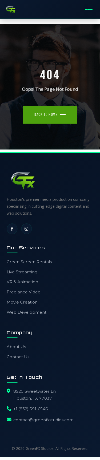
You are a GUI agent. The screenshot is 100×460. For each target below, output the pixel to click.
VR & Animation (22, 281)
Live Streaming (22, 271)
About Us (16, 346)
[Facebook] (12, 228)
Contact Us (18, 356)
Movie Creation (22, 302)
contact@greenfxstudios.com (43, 419)
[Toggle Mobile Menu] (88, 9)
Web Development (26, 312)
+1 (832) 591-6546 (30, 408)
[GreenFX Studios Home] (10, 9)
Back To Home (46, 115)
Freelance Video (24, 291)
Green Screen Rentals (29, 261)
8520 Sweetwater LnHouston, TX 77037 (34, 395)
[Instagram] (26, 228)
